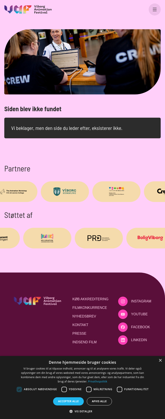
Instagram (141, 301)
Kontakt (80, 325)
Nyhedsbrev (84, 316)
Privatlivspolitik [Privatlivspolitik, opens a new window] (97, 381)
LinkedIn (139, 340)
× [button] (160, 360)
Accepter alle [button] (68, 401)
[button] (82, 411)
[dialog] (82, 387)
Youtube (139, 314)
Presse (79, 333)
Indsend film (84, 342)
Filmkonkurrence (89, 308)
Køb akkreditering (90, 299)
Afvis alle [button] (99, 401)
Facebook (140, 327)
